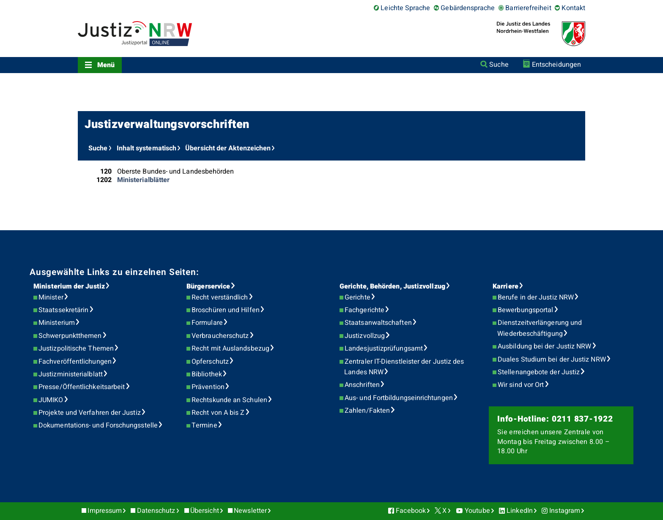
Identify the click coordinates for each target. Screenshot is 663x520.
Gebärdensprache (468, 8)
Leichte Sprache (405, 8)
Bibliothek (207, 374)
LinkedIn (520, 511)
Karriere (505, 286)
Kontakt (573, 8)
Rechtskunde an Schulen (229, 400)
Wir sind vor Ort (521, 385)
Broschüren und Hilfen (226, 310)
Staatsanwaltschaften (378, 323)
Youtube (477, 511)
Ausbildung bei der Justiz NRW (544, 346)
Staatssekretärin (63, 310)
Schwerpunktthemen (69, 336)
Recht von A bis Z (218, 413)
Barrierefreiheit (528, 8)
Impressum (105, 511)
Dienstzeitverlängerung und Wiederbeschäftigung (539, 328)
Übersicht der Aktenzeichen (228, 148)
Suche (498, 65)
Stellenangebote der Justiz (539, 372)
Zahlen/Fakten (367, 411)
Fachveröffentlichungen (75, 362)
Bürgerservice (208, 286)
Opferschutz (210, 362)
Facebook (411, 511)
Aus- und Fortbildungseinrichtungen (399, 398)
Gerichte (357, 297)
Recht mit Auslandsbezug (230, 348)
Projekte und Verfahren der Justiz (89, 413)
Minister (50, 297)
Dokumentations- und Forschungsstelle (98, 425)
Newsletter (250, 511)
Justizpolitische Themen (76, 348)
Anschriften (362, 385)
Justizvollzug (365, 336)
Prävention (208, 387)
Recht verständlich (220, 297)
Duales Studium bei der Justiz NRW (552, 359)
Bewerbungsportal (525, 310)
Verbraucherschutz (220, 336)
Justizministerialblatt (70, 374)
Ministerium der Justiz (69, 286)
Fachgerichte (364, 310)
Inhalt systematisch (147, 148)
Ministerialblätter (143, 180)
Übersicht (204, 511)
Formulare (207, 323)
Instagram (564, 511)
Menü (106, 65)
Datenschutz (156, 511)
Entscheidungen (556, 65)
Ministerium (56, 323)
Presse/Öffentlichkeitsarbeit (81, 387)
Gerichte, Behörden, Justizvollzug (392, 286)
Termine (204, 425)
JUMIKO (50, 400)
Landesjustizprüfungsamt (384, 348)
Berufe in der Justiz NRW (536, 297)
